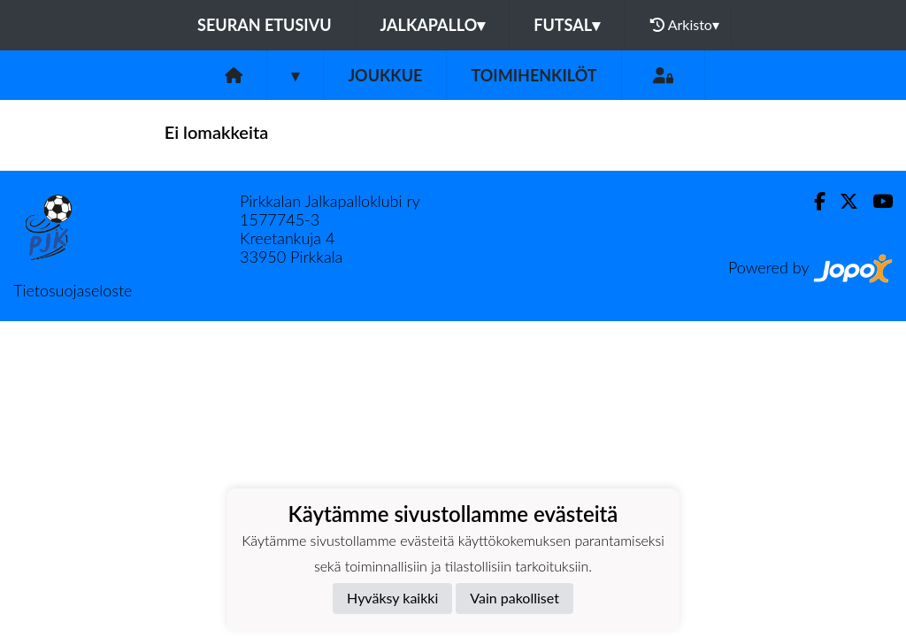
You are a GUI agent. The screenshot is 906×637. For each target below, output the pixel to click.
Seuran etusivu (264, 25)
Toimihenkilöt (533, 75)
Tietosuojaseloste (72, 290)
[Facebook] (812, 201)
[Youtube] (875, 201)
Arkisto (684, 24)
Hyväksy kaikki (392, 597)
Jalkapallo (433, 25)
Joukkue (385, 75)
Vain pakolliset (514, 597)
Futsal (567, 25)
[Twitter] (841, 201)
